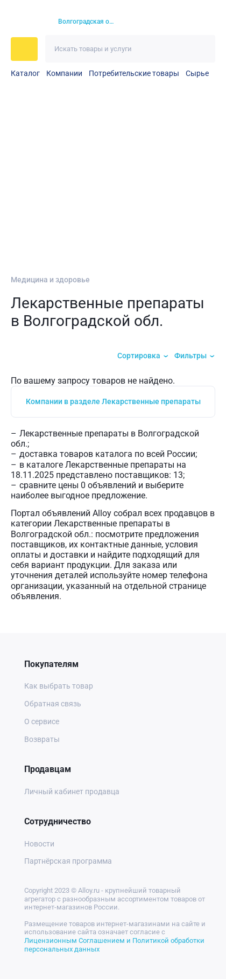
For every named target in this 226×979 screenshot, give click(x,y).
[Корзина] (186, 22)
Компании (64, 73)
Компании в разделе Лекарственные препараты (113, 401)
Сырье (197, 73)
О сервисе (41, 721)
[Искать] (201, 49)
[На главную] (28, 22)
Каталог (25, 73)
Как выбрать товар (58, 686)
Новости (39, 843)
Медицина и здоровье (50, 279)
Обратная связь (52, 703)
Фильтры (190, 355)
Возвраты (42, 739)
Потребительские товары (134, 73)
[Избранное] (167, 22)
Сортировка (138, 355)
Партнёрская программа (68, 861)
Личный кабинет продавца (71, 791)
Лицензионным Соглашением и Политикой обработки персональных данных (114, 944)
